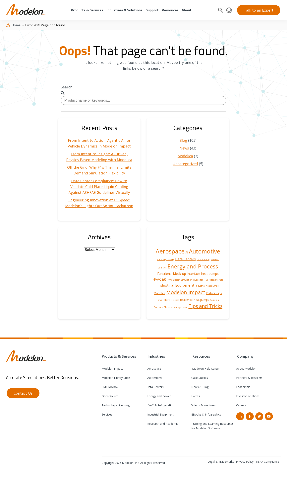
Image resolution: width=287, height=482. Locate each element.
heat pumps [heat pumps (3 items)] (210, 273)
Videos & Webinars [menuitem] (203, 405)
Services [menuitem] (107, 414)
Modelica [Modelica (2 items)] (159, 293)
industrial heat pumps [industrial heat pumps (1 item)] (207, 285)
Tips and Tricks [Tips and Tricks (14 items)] (205, 306)
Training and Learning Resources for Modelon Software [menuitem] (212, 426)
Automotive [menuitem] (154, 378)
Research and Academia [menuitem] (162, 424)
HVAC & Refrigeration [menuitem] (160, 405)
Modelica (185, 155)
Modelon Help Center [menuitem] (205, 368)
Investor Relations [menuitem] (247, 396)
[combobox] (143, 100)
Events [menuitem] (195, 396)
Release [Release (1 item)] (175, 300)
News (184, 148)
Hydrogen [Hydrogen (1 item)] (198, 279)
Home (16, 25)
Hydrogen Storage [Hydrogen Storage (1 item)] (213, 279)
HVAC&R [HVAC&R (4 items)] (159, 279)
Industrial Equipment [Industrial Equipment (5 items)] (176, 285)
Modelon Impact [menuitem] (112, 368)
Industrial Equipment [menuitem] (160, 414)
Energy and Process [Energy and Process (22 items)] (192, 266)
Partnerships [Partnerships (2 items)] (214, 293)
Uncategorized (185, 163)
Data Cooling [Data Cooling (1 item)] (203, 259)
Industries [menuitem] (155, 356)
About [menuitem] (187, 10)
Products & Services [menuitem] (87, 10)
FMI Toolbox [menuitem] (110, 387)
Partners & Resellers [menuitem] (249, 378)
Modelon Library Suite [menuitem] (116, 378)
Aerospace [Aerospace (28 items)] (170, 251)
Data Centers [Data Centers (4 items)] (185, 259)
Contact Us (23, 393)
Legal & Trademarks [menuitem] (221, 461)
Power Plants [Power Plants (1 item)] (163, 300)
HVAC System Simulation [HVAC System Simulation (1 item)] (179, 279)
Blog (183, 140)
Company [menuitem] (245, 356)
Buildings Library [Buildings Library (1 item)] (165, 259)
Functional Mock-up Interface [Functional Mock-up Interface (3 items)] (178, 273)
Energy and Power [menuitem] (158, 396)
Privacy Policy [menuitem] (245, 461)
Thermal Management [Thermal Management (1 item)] (176, 307)
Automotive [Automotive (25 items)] (204, 251)
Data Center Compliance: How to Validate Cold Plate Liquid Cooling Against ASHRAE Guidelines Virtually (99, 186)
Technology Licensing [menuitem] (116, 405)
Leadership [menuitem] (243, 387)
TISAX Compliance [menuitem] (267, 461)
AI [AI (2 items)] (187, 252)
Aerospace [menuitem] (153, 368)
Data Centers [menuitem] (155, 387)
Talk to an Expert (258, 10)
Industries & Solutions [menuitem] (124, 10)
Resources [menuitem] (170, 10)
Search (66, 87)
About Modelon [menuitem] (246, 368)
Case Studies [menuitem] (199, 378)
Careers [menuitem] (241, 405)
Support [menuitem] (152, 10)
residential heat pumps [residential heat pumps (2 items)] (194, 300)
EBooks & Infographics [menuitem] (206, 414)
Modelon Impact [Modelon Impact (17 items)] (185, 292)
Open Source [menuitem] (110, 396)
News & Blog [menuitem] (199, 387)
